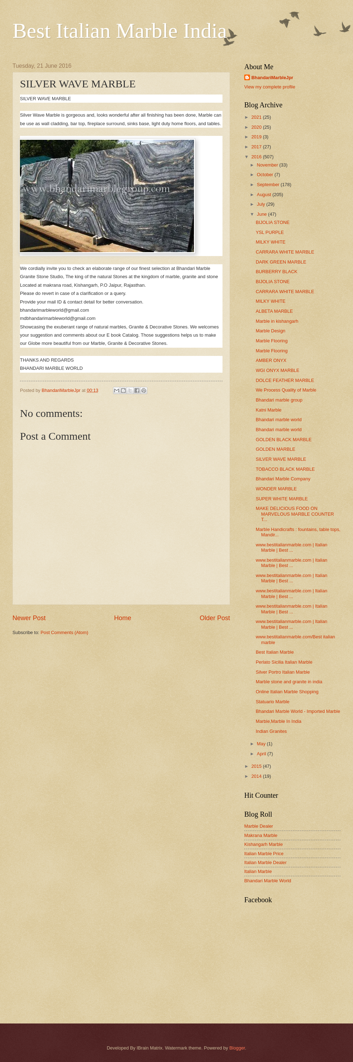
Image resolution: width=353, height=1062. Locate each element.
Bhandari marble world (279, 419)
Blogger (237, 1048)
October (265, 174)
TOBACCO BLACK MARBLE (285, 469)
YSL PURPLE (270, 232)
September (269, 184)
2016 (257, 156)
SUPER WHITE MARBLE (282, 498)
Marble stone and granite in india (289, 681)
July (261, 204)
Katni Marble (268, 410)
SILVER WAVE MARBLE (281, 459)
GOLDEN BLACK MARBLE (284, 439)
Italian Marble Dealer (265, 862)
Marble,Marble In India (278, 721)
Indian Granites (271, 731)
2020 (257, 127)
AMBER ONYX (271, 360)
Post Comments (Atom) (64, 632)
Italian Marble (258, 871)
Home (122, 618)
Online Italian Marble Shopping (287, 691)
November (268, 165)
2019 (257, 136)
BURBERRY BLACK (276, 271)
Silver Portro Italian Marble (283, 672)
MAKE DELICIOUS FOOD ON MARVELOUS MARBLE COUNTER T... (295, 514)
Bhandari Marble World (267, 880)
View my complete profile (269, 87)
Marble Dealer (258, 826)
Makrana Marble (260, 835)
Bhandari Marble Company (283, 478)
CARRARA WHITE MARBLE (285, 252)
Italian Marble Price (263, 853)
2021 (257, 117)
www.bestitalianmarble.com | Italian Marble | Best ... (291, 547)
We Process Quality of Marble (286, 390)
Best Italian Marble (275, 652)
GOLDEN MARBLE (275, 449)
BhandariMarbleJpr (272, 77)
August (264, 194)
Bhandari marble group (279, 400)
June (262, 214)
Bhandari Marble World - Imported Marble (298, 711)
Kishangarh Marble (263, 844)
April (262, 753)
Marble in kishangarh (277, 321)
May (262, 743)
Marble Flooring (271, 340)
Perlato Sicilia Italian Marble (284, 662)
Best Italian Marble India (119, 30)
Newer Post (29, 618)
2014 (257, 776)
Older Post (215, 618)
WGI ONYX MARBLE (277, 370)
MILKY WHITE (270, 242)
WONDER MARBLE (276, 488)
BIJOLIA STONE (273, 222)
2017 (257, 146)
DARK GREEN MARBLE (281, 262)
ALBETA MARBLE (274, 311)
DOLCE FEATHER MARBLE (285, 380)
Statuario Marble (272, 701)
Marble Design (270, 330)
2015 (257, 766)
